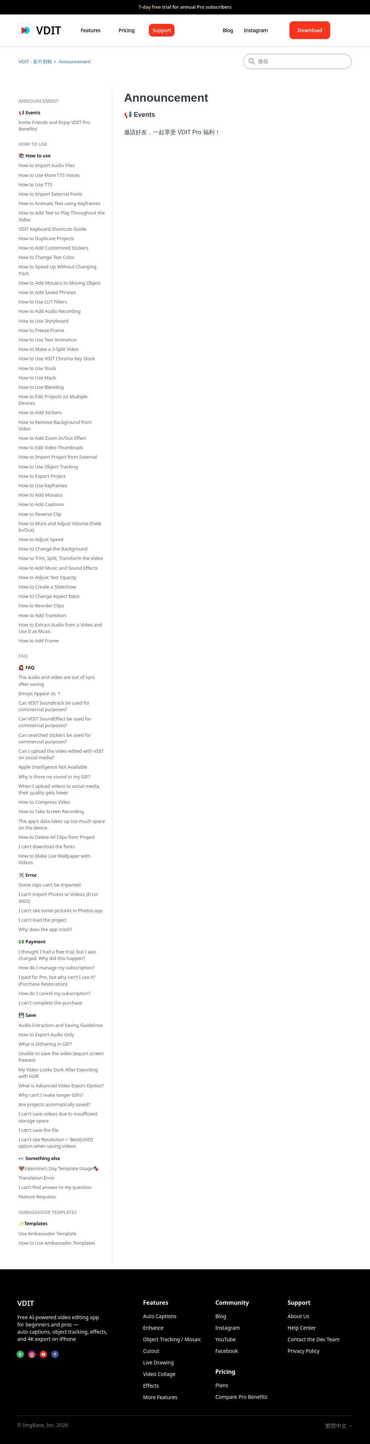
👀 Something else (39, 1158)
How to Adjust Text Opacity (47, 577)
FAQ (22, 656)
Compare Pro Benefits (241, 1396)
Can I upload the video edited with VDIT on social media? (61, 754)
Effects (151, 1385)
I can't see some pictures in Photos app (60, 910)
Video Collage (159, 1374)
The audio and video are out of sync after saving (56, 680)
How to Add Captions (41, 504)
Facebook (226, 1350)
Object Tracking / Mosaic (172, 1339)
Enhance (153, 1327)
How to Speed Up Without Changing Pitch (57, 269)
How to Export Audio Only (46, 1034)
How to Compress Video (44, 802)
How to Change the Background (52, 548)
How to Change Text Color (46, 257)
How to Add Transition (42, 615)
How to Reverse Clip (39, 514)
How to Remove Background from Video (54, 425)
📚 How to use (34, 155)
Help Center (302, 1327)
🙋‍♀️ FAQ (26, 667)
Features (90, 30)
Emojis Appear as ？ (39, 693)
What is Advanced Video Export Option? (61, 1085)
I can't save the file (38, 1130)
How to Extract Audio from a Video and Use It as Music (60, 627)
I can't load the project (42, 920)
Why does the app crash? (45, 929)
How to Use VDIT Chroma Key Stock (56, 358)
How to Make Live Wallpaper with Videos (54, 859)
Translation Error (36, 1178)
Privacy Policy (303, 1350)
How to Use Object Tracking (48, 466)
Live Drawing (158, 1362)
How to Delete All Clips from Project (56, 837)
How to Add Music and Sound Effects (58, 568)
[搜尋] (297, 61)
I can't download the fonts (46, 846)
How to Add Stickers (39, 412)
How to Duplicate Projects (46, 238)
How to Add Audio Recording (49, 311)
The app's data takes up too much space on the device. (61, 824)
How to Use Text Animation (47, 339)
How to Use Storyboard (43, 321)
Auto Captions (160, 1316)
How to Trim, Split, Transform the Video (60, 558)
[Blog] (20, 1354)
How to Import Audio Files (46, 165)
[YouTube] (43, 1354)
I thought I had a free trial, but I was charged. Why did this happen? (57, 954)
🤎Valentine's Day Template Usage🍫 (58, 1168)
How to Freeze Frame (41, 330)
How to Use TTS (35, 184)
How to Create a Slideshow (47, 586)
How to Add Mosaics (40, 495)
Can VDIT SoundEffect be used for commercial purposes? (54, 722)
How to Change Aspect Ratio (48, 596)
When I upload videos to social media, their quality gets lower (59, 789)
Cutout (151, 1350)
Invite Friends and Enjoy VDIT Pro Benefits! (54, 125)
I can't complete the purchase (50, 1002)
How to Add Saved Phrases (47, 292)
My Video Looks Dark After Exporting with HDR (58, 1072)
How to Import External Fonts (50, 194)
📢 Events (29, 112)
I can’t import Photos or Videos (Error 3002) (58, 897)
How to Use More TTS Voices (48, 175)
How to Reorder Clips (41, 605)
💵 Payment (32, 941)
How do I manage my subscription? (56, 967)
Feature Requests (37, 1196)
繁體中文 (339, 1426)
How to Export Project (41, 476)
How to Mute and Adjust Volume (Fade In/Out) (59, 526)
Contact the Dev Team (314, 1339)
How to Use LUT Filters (42, 301)
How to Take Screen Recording (51, 811)
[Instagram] (32, 1354)
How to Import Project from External (57, 457)
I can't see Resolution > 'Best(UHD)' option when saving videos (56, 1142)
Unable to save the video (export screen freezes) (61, 1056)
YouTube (225, 1339)
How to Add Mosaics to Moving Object (59, 283)
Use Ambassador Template (47, 1233)
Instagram (256, 30)
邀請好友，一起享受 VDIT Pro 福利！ (172, 132)
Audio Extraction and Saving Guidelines (60, 1025)
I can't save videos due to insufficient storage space (58, 1117)
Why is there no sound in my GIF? (54, 776)
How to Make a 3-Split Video (48, 349)
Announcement (74, 61)
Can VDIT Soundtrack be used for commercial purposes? (54, 706)
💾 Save (27, 1015)
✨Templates (32, 1223)
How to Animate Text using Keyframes (59, 203)
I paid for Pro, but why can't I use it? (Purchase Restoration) (56, 980)
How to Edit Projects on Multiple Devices (52, 399)
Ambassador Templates (47, 1212)
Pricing (126, 30)
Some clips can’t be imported (49, 885)
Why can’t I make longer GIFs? (50, 1095)
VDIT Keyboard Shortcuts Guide (52, 229)
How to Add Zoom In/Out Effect (52, 438)
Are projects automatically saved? (54, 1104)
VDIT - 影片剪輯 (35, 61)
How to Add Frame (38, 640)
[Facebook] (55, 1354)
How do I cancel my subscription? (54, 993)
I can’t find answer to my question (54, 1187)
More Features (160, 1397)
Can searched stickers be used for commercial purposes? (54, 738)
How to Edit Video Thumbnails (50, 447)
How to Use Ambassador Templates (56, 1243)
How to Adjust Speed (40, 539)
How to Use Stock (37, 368)
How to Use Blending (41, 387)
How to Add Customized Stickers (53, 248)
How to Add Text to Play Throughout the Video (61, 215)
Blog (228, 30)
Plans (221, 1385)
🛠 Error (27, 875)
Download (309, 30)
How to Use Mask (37, 377)
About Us (298, 1316)
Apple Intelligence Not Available (52, 767)
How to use (32, 144)
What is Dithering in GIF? (45, 1044)
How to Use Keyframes (42, 485)
